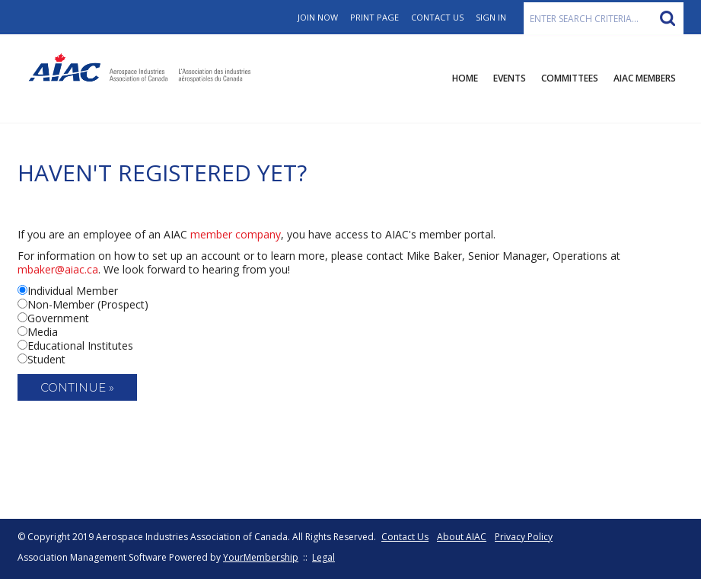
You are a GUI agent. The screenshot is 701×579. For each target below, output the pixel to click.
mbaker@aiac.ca (58, 269)
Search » (667, 18)
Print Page (374, 17)
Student (46, 359)
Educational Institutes (80, 345)
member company (235, 234)
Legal (323, 557)
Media (42, 332)
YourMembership (260, 557)
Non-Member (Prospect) (87, 304)
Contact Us (437, 17)
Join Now (318, 17)
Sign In (491, 17)
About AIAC (461, 536)
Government (58, 318)
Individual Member (72, 290)
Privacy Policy (524, 536)
